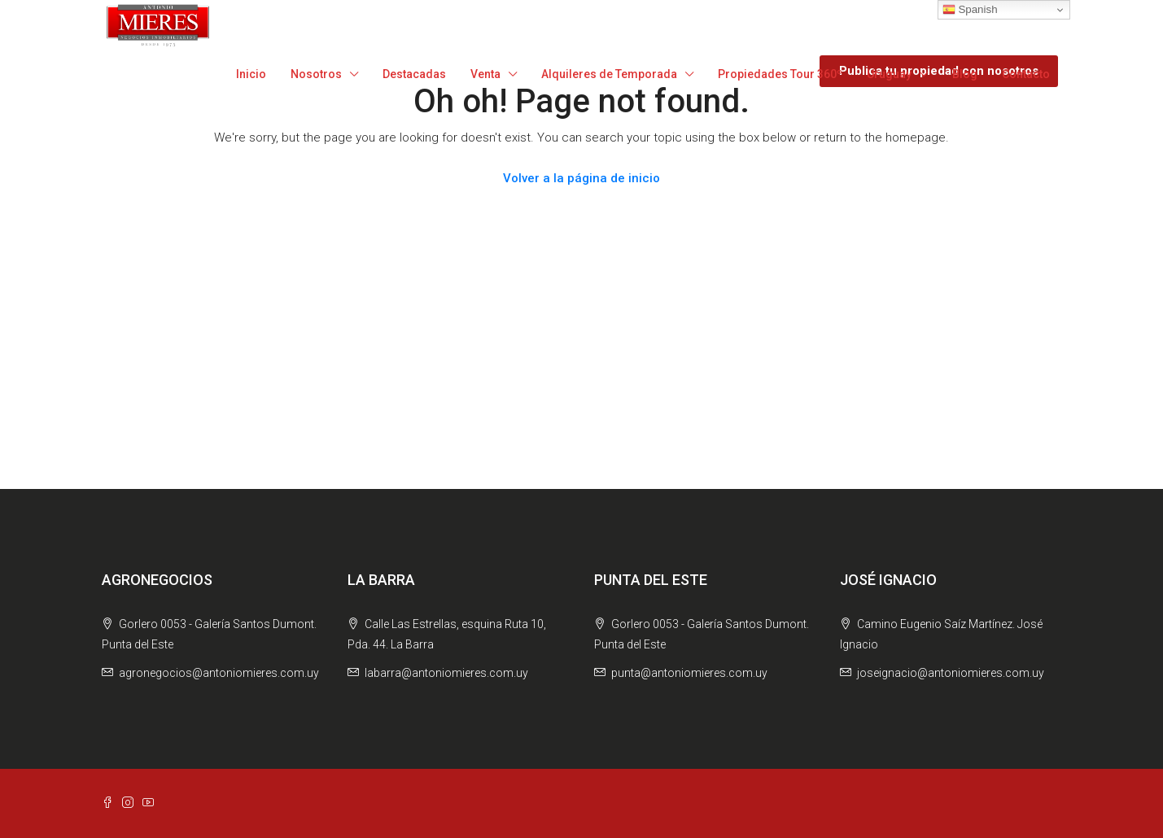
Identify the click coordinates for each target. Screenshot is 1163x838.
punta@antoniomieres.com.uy (689, 672)
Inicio (251, 74)
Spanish (970, 9)
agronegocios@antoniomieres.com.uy (219, 672)
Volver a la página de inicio (581, 178)
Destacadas (414, 74)
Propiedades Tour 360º (780, 74)
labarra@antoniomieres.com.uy (446, 672)
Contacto (1026, 74)
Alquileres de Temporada (609, 74)
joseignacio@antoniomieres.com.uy (950, 672)
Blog (964, 74)
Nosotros (316, 74)
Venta (485, 74)
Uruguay (889, 74)
